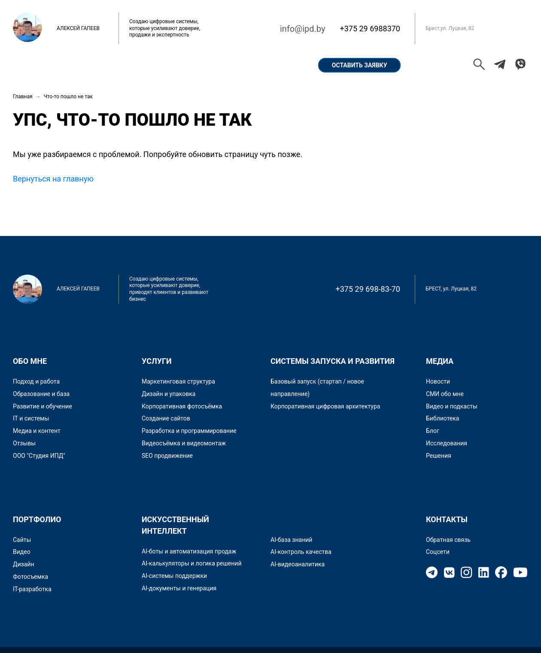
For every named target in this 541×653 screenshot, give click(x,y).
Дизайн (23, 564)
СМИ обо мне (445, 393)
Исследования (446, 443)
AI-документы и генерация (179, 588)
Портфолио (137, 65)
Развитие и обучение (42, 406)
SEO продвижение (167, 455)
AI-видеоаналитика (297, 564)
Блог (432, 430)
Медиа (439, 361)
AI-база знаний (291, 539)
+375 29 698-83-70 (368, 288)
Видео (21, 551)
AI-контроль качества (300, 551)
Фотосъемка (30, 576)
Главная (36, 65)
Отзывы (24, 443)
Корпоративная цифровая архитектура (325, 406)
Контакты (279, 65)
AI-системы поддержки (174, 575)
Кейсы (187, 65)
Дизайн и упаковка (168, 393)
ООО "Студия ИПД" (39, 455)
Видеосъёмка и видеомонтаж (184, 443)
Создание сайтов (166, 418)
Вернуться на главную (53, 178)
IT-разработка (32, 589)
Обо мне (84, 65)
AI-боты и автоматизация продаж (189, 551)
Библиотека (442, 418)
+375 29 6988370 (370, 28)
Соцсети (438, 551)
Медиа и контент (37, 430)
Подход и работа (36, 381)
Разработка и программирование (189, 430)
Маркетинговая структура (178, 381)
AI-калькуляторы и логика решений (192, 563)
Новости (438, 381)
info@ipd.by (302, 29)
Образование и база (41, 393)
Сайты (22, 539)
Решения (438, 455)
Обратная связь (448, 539)
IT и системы (31, 418)
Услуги (230, 65)
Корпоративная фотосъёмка (182, 406)
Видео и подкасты (451, 406)
